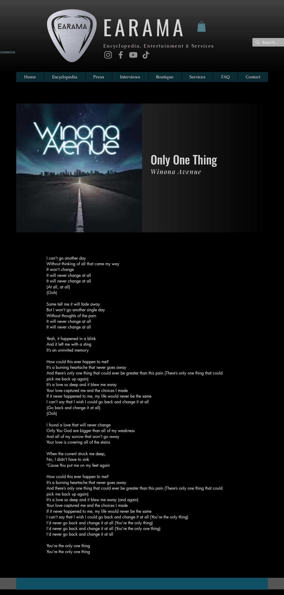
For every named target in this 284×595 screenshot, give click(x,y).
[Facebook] (121, 55)
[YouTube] (133, 55)
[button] (201, 26)
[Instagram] (108, 55)
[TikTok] (146, 55)
